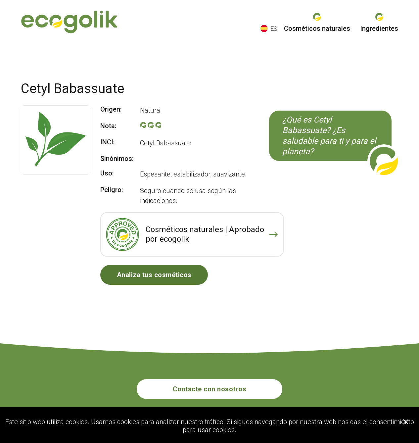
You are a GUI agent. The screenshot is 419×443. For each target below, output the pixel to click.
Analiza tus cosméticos (154, 275)
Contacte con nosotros (210, 389)
